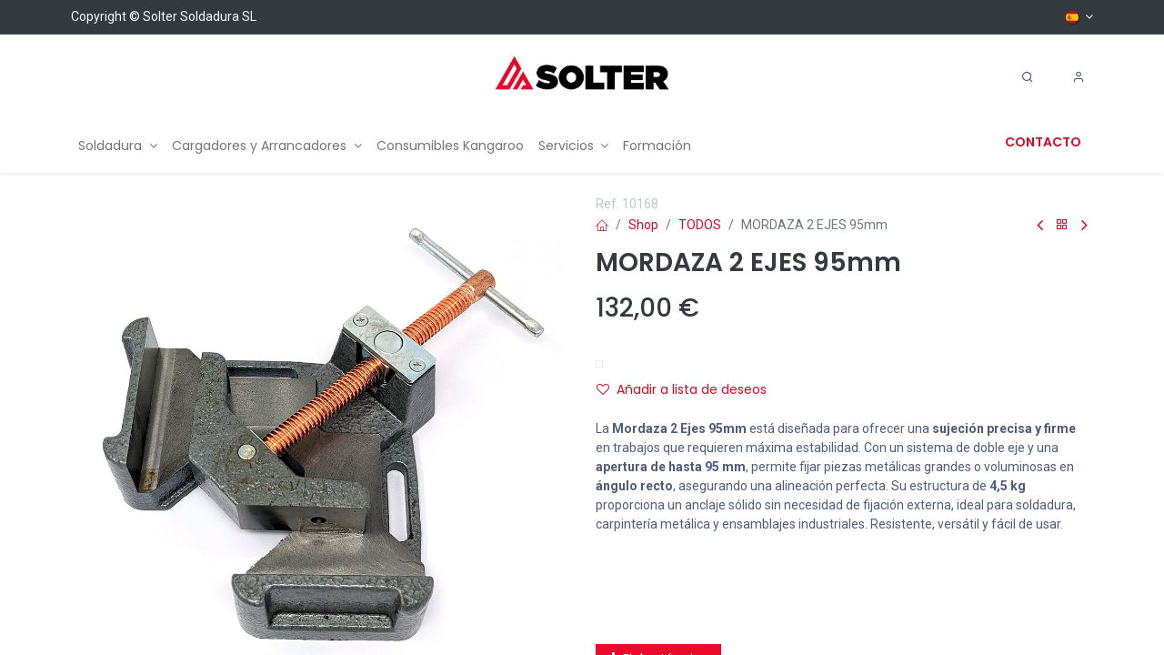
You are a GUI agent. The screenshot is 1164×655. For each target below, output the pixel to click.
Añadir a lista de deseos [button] (682, 389)
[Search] (1027, 77)
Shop (643, 224)
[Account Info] (1078, 77)
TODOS (699, 224)
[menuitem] (118, 146)
